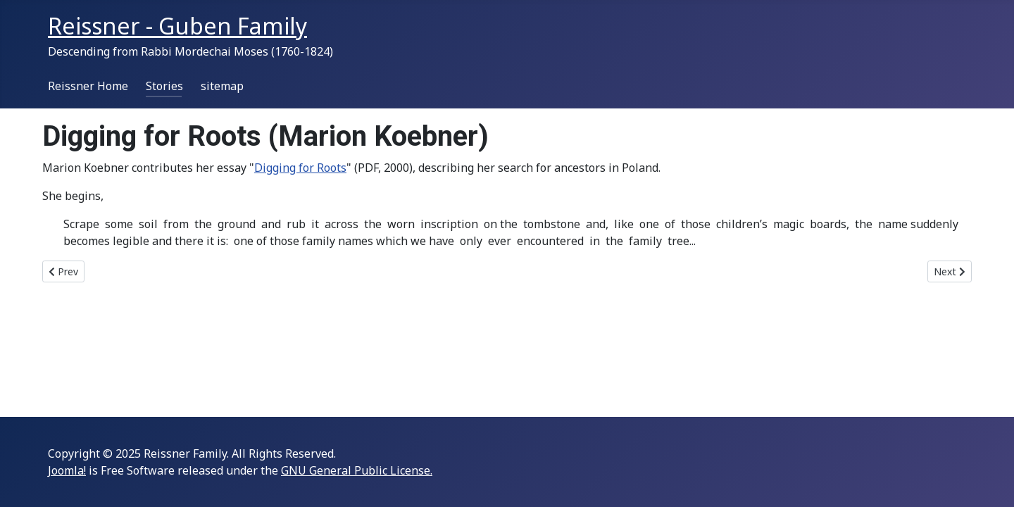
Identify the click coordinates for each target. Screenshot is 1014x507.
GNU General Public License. (356, 470)
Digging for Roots (300, 167)
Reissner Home (88, 86)
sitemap (222, 86)
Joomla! (67, 470)
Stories (164, 86)
